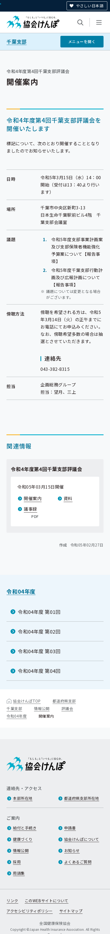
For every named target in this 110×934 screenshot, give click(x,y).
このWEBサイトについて (46, 900)
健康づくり (22, 839)
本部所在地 (22, 798)
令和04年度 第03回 (39, 651)
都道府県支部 (64, 701)
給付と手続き (24, 828)
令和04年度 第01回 (39, 611)
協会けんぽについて (81, 839)
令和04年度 (21, 591)
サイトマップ (71, 911)
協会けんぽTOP (26, 701)
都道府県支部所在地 (81, 798)
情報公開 (42, 708)
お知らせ (72, 850)
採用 (17, 861)
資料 (68, 498)
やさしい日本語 (89, 5)
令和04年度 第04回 (39, 670)
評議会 (67, 708)
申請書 (70, 828)
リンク (12, 900)
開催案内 (33, 498)
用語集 (19, 873)
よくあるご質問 (77, 861)
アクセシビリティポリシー (29, 911)
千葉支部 (16, 41)
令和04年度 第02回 (39, 631)
